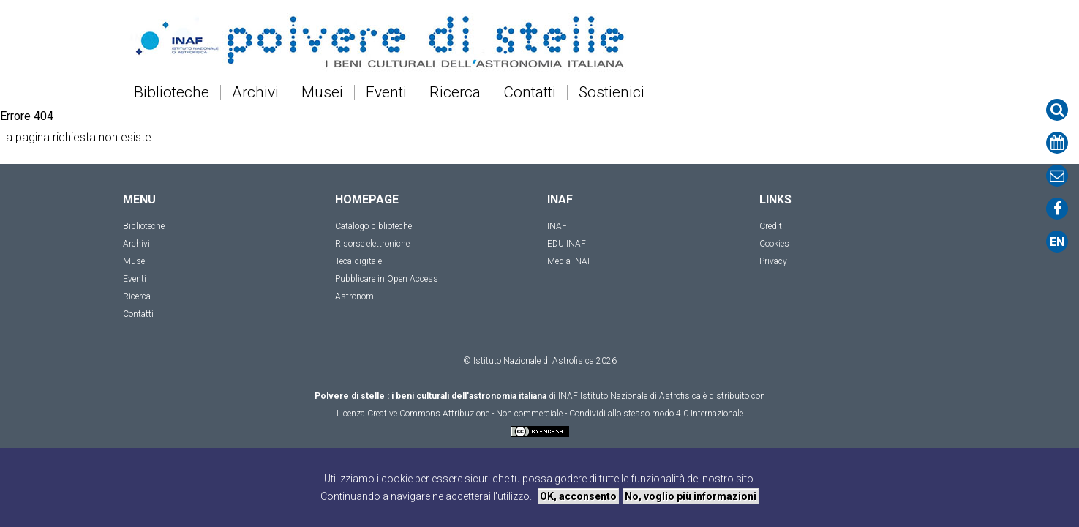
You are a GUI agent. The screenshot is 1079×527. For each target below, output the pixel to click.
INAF (557, 226)
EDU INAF (566, 244)
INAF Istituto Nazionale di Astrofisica (629, 396)
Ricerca (455, 92)
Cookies (774, 244)
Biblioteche (171, 92)
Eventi (386, 92)
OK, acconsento (578, 496)
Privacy (773, 261)
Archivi (255, 92)
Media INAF (570, 261)
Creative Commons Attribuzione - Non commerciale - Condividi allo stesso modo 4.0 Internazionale (555, 413)
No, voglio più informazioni (690, 496)
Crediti (771, 226)
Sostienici (611, 92)
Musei (322, 92)
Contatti (529, 92)
